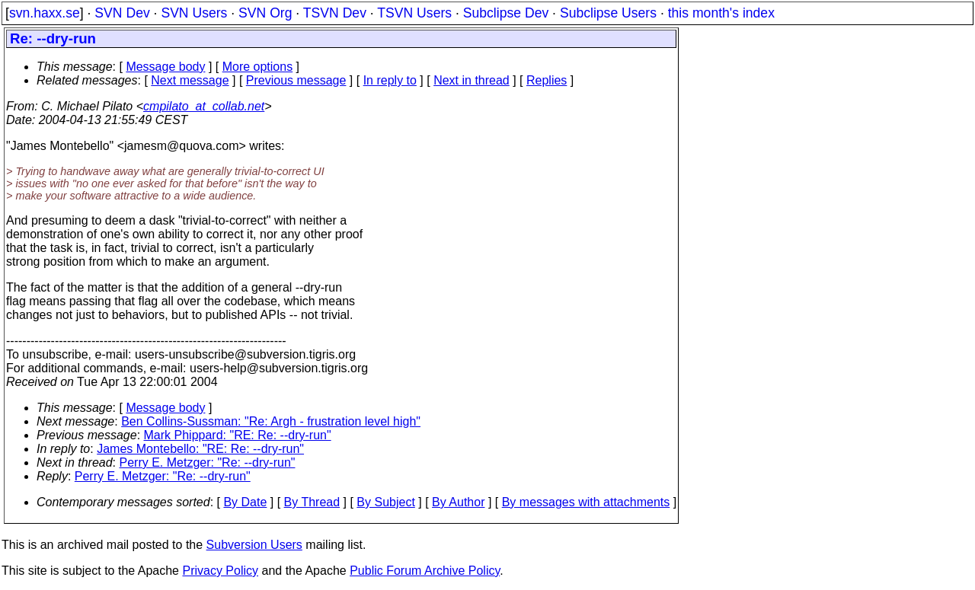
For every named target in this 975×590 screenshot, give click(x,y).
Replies (546, 80)
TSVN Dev (334, 13)
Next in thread (471, 80)
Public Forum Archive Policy (425, 570)
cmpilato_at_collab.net (203, 106)
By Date (245, 502)
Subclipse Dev (505, 13)
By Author (458, 502)
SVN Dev (121, 13)
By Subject (385, 502)
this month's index (721, 13)
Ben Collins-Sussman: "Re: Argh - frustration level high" (270, 421)
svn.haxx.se (44, 13)
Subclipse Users (608, 13)
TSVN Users (414, 13)
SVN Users (194, 13)
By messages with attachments (586, 502)
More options (257, 66)
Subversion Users (254, 544)
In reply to (390, 80)
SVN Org (265, 13)
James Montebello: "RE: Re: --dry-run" (200, 448)
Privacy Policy (220, 570)
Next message (190, 80)
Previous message (296, 80)
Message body (165, 66)
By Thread (312, 502)
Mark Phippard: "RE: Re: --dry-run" (237, 435)
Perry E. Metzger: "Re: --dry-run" (208, 462)
